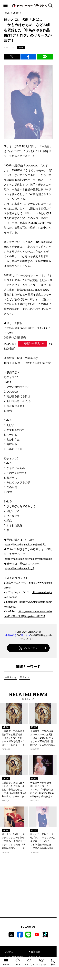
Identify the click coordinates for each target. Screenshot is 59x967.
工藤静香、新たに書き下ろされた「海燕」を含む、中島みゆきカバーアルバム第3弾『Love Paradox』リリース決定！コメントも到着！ (14, 789)
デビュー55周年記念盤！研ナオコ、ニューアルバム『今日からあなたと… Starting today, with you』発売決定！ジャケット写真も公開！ (42, 789)
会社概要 (35, 951)
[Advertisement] (28, 890)
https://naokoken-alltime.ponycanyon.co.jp (28, 558)
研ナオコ (25, 635)
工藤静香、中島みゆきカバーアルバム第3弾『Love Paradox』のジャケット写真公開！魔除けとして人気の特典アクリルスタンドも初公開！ (42, 738)
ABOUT (11, 951)
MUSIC (16, 13)
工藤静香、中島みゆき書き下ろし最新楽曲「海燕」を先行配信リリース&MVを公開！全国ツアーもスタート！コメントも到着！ (13, 738)
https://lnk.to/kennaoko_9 (19, 568)
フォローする (28, 648)
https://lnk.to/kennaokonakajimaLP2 (25, 544)
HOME (7, 13)
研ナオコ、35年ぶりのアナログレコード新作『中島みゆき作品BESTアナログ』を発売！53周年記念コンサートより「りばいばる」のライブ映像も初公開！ (14, 841)
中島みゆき (11, 635)
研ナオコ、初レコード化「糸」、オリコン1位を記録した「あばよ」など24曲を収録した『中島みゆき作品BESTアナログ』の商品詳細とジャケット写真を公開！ (42, 841)
